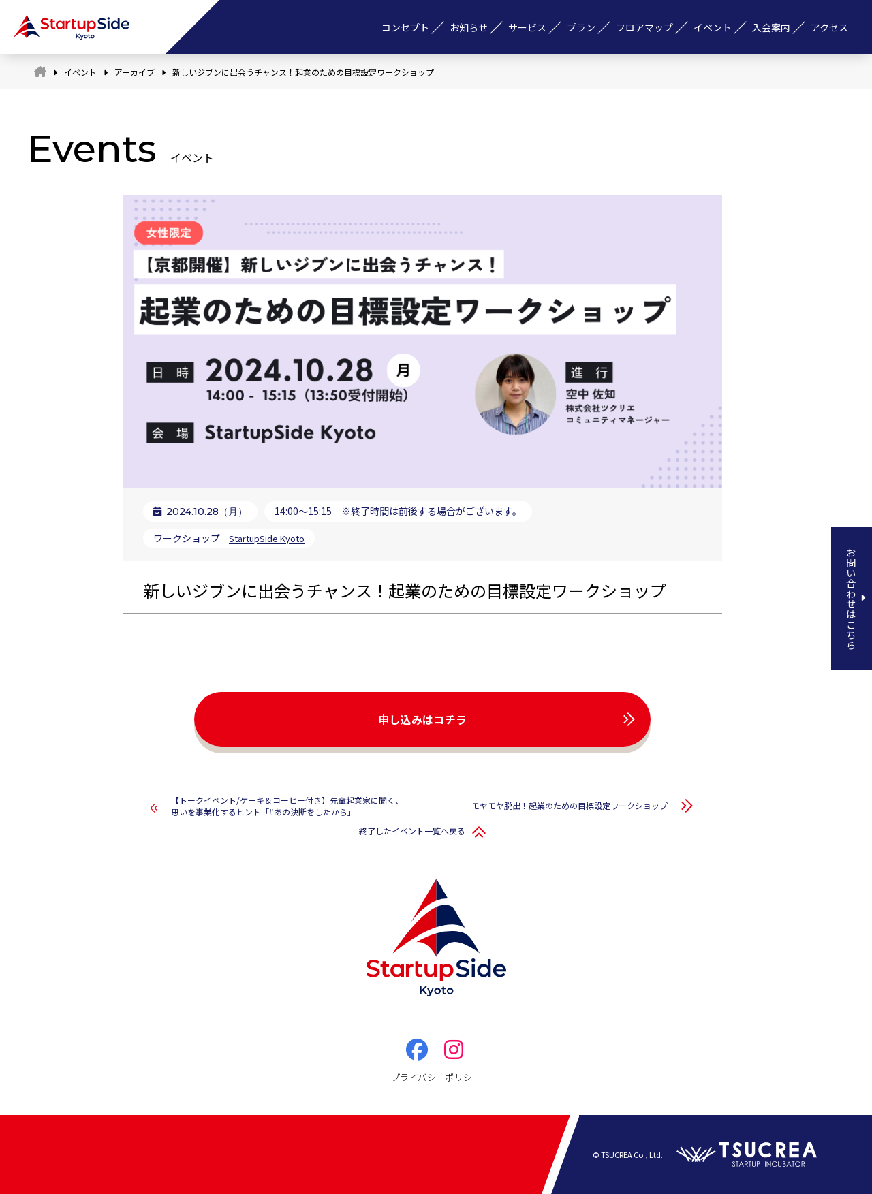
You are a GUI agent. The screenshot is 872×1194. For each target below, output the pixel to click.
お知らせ (469, 27)
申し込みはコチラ (422, 719)
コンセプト (405, 27)
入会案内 (771, 27)
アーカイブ (134, 72)
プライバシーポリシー (436, 1077)
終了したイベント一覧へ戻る (412, 830)
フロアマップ (644, 27)
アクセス (829, 27)
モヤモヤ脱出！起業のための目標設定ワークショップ (569, 805)
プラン (581, 27)
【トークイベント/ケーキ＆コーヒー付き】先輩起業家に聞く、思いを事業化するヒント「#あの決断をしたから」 (287, 805)
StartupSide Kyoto (270, 538)
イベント (713, 27)
